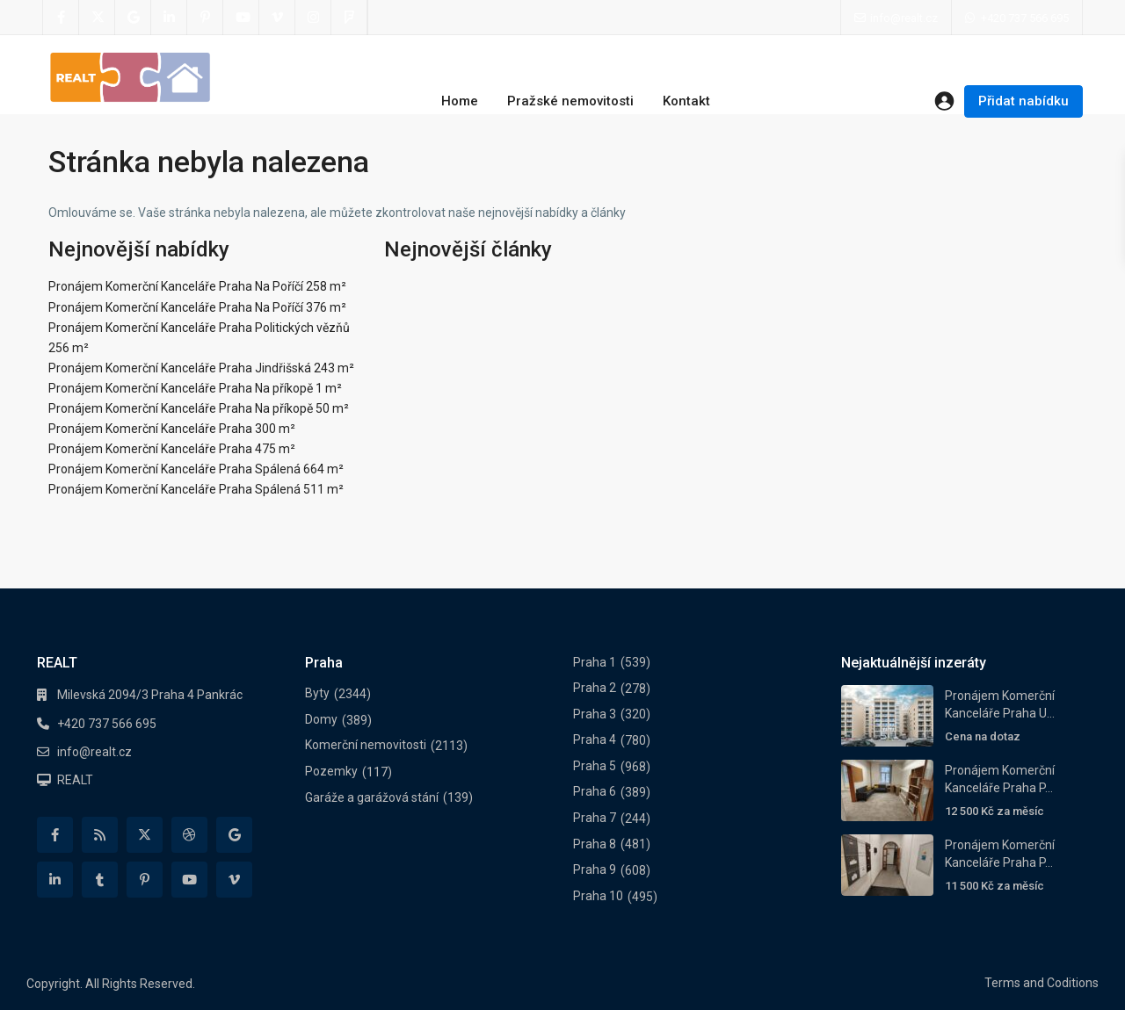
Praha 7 (594, 818)
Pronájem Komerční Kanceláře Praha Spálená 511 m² (196, 489)
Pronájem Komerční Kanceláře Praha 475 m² (171, 449)
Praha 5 (594, 766)
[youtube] (241, 17)
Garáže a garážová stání (372, 797)
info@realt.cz (94, 752)
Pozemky (331, 771)
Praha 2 (594, 688)
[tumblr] (100, 880)
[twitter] (97, 17)
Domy (321, 719)
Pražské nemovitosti (570, 101)
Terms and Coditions (1041, 983)
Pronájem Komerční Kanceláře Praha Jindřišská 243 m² (201, 368)
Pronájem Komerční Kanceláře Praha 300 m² (171, 429)
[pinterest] (205, 17)
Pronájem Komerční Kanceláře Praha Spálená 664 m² (196, 469)
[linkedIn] (169, 17)
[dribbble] (189, 835)
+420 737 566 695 (1025, 18)
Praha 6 (594, 791)
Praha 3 (594, 714)
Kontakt (686, 101)
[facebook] (61, 17)
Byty (317, 693)
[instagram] (313, 17)
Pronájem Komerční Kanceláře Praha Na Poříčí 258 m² (197, 286)
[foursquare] (349, 17)
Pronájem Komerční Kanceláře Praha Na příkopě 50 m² (198, 408)
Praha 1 (594, 662)
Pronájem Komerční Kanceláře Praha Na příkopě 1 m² (195, 388)
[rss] (100, 835)
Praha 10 (598, 896)
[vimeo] (277, 17)
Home (459, 101)
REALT (75, 780)
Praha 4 (594, 739)
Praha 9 (594, 869)
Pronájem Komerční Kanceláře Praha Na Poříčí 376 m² (197, 307)
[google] (133, 17)
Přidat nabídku (1023, 101)
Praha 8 (594, 844)
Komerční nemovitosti (365, 745)
